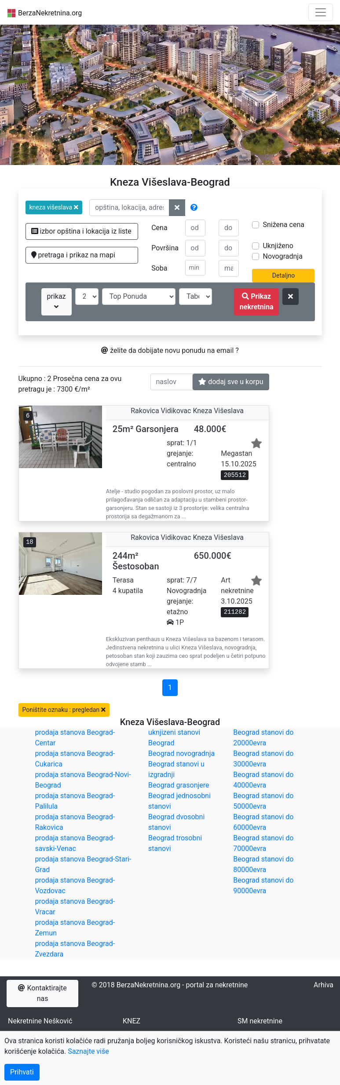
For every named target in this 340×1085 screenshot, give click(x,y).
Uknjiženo (278, 246)
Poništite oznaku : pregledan (64, 709)
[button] (54, 207)
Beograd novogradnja (181, 753)
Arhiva (323, 985)
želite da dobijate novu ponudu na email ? (170, 350)
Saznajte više (88, 1051)
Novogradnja (282, 256)
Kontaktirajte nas (42, 993)
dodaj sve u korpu (230, 382)
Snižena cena (283, 224)
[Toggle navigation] (320, 12)
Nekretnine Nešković (40, 1021)
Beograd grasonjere (178, 785)
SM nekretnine (260, 1021)
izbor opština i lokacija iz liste (81, 231)
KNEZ (131, 1021)
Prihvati (22, 1072)
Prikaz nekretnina (257, 301)
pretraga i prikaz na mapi (73, 255)
